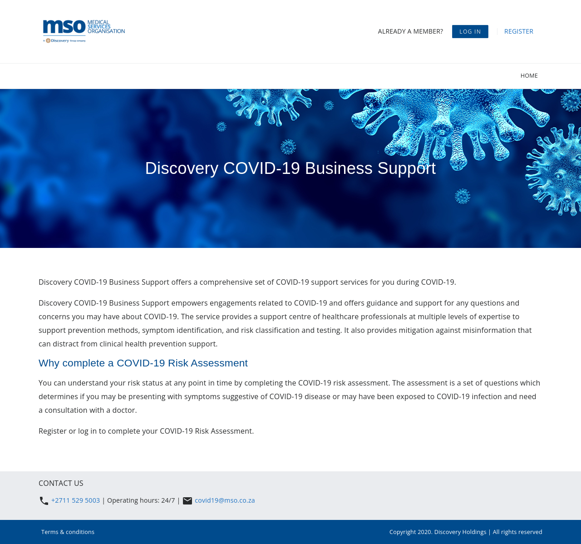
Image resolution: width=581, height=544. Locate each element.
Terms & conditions (67, 532)
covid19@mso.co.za (225, 500)
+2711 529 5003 (76, 500)
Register (518, 31)
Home (529, 75)
